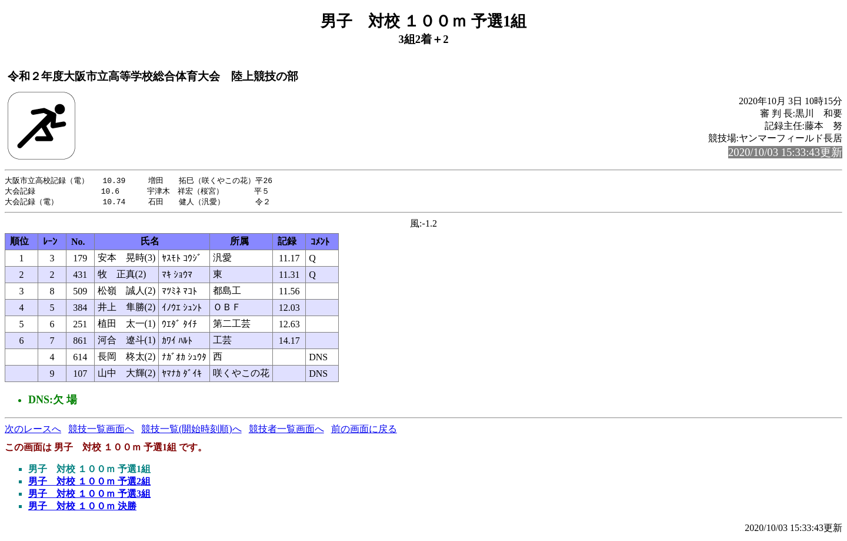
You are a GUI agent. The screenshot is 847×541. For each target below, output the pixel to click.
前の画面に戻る (364, 431)
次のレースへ (33, 431)
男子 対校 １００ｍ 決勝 (82, 508)
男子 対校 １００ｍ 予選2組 (89, 483)
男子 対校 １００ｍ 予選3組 (89, 495)
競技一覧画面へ (101, 431)
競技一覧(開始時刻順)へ (191, 431)
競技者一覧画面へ (286, 431)
